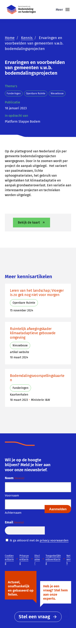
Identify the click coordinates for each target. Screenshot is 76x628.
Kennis (27, 38)
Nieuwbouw (57, 93)
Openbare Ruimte (35, 93)
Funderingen (14, 93)
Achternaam (13, 512)
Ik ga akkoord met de (39, 540)
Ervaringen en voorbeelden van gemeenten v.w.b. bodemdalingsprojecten (34, 43)
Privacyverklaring (24, 559)
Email (14, 522)
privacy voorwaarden (54, 540)
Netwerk (68, 559)
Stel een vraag (38, 617)
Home (10, 38)
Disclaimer (37, 559)
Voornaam (12, 495)
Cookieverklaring (9, 559)
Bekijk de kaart (32, 222)
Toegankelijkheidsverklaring (53, 559)
